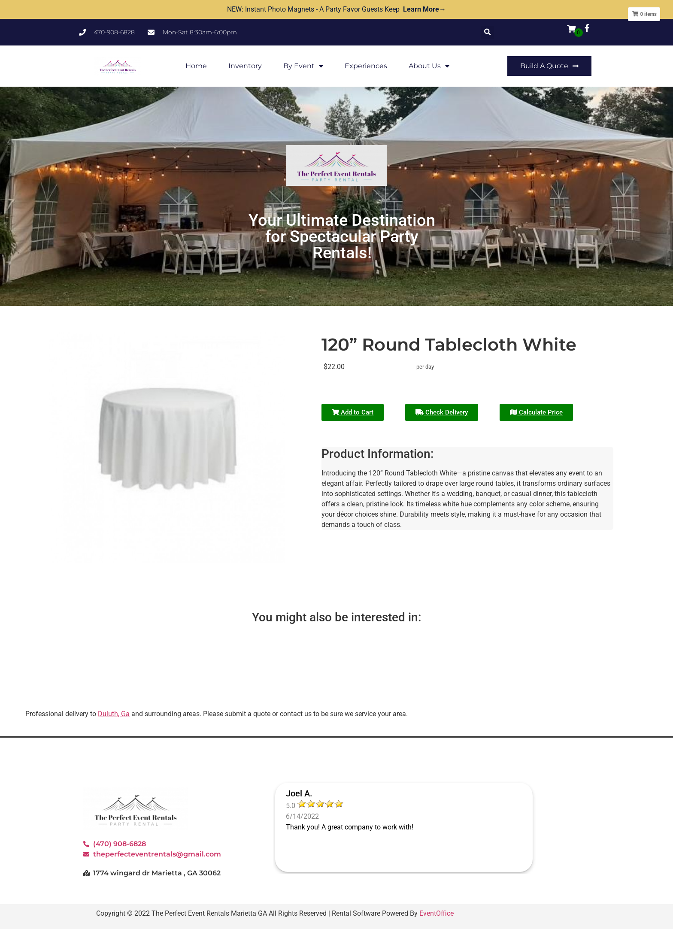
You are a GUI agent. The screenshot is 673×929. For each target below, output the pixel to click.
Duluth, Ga (114, 714)
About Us (429, 66)
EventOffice (436, 913)
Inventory (245, 66)
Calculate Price (536, 412)
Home (196, 66)
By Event (303, 66)
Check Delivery (441, 412)
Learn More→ (424, 9)
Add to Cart (352, 412)
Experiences (366, 66)
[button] (487, 32)
